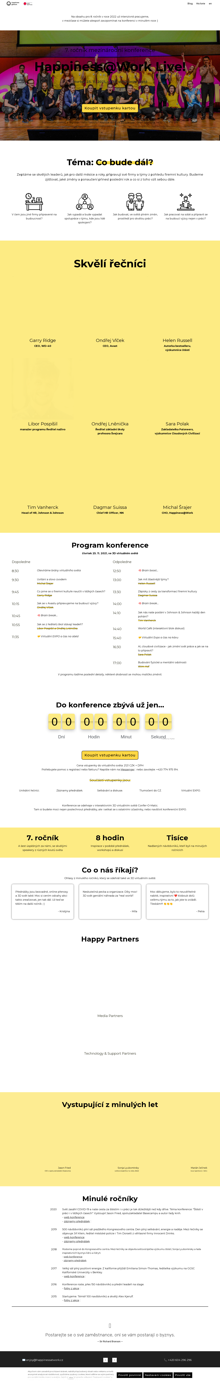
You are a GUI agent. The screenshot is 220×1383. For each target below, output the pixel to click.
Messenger (128, 124)
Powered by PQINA (168, 723)
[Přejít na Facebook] (105, 1342)
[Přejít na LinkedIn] (114, 1342)
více (71, 1378)
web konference (74, 1201)
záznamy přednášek (77, 1205)
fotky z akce (71, 1272)
